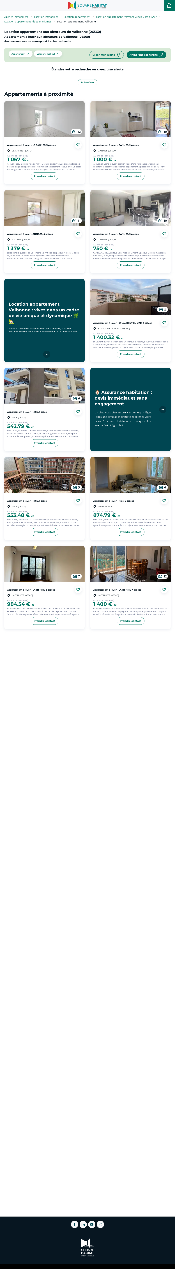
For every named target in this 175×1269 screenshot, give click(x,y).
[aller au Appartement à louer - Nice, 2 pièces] (130, 475)
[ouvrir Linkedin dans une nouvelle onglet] (83, 1224)
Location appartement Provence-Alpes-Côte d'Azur (126, 17)
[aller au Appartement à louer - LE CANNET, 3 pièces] (44, 119)
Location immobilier (46, 17)
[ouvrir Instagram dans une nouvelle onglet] (100, 1224)
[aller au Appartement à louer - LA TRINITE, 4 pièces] (130, 564)
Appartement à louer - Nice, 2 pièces (113, 500)
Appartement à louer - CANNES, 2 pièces (116, 145)
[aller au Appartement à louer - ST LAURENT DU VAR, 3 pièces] (130, 297)
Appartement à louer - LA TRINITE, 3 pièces (31, 589)
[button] (21, 53)
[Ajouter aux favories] (78, 145)
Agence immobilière (16, 17)
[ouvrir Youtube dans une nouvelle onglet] (91, 1224)
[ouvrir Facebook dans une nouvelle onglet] (74, 1224)
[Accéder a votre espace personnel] (169, 5)
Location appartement (77, 17)
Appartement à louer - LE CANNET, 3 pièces (31, 145)
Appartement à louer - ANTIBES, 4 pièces (30, 233)
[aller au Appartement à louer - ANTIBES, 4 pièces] (44, 208)
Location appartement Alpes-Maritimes (27, 21)
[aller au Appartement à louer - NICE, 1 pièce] (44, 386)
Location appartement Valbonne (76, 21)
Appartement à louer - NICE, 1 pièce (27, 411)
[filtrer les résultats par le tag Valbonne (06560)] (48, 53)
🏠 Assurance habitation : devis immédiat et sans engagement (123, 398)
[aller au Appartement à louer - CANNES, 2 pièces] (130, 119)
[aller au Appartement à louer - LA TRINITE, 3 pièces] (44, 564)
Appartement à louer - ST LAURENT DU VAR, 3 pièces (122, 322)
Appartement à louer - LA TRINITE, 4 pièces (117, 589)
